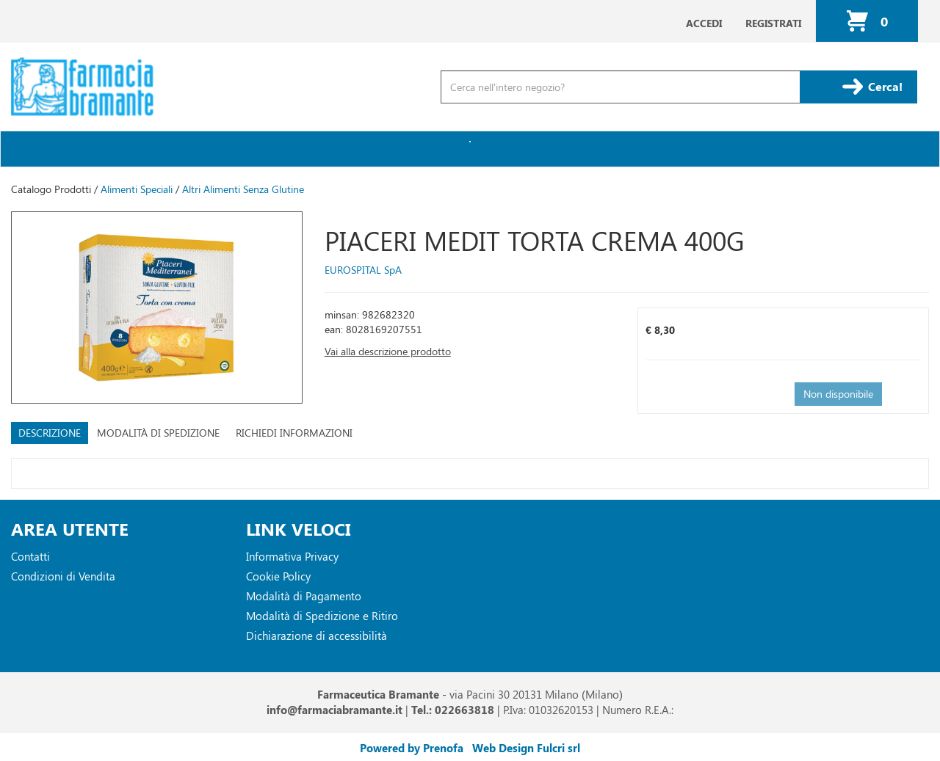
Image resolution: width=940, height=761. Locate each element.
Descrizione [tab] (49, 433)
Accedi (704, 23)
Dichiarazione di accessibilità (316, 635)
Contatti (30, 556)
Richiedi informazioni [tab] (294, 433)
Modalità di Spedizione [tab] (158, 433)
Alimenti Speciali (137, 189)
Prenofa (443, 747)
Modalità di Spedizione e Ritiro (322, 615)
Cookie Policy (278, 576)
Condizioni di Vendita (63, 576)
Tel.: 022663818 (452, 709)
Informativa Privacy (292, 556)
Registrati (773, 23)
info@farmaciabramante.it (334, 709)
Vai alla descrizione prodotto (388, 351)
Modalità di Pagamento (303, 596)
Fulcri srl (558, 747)
